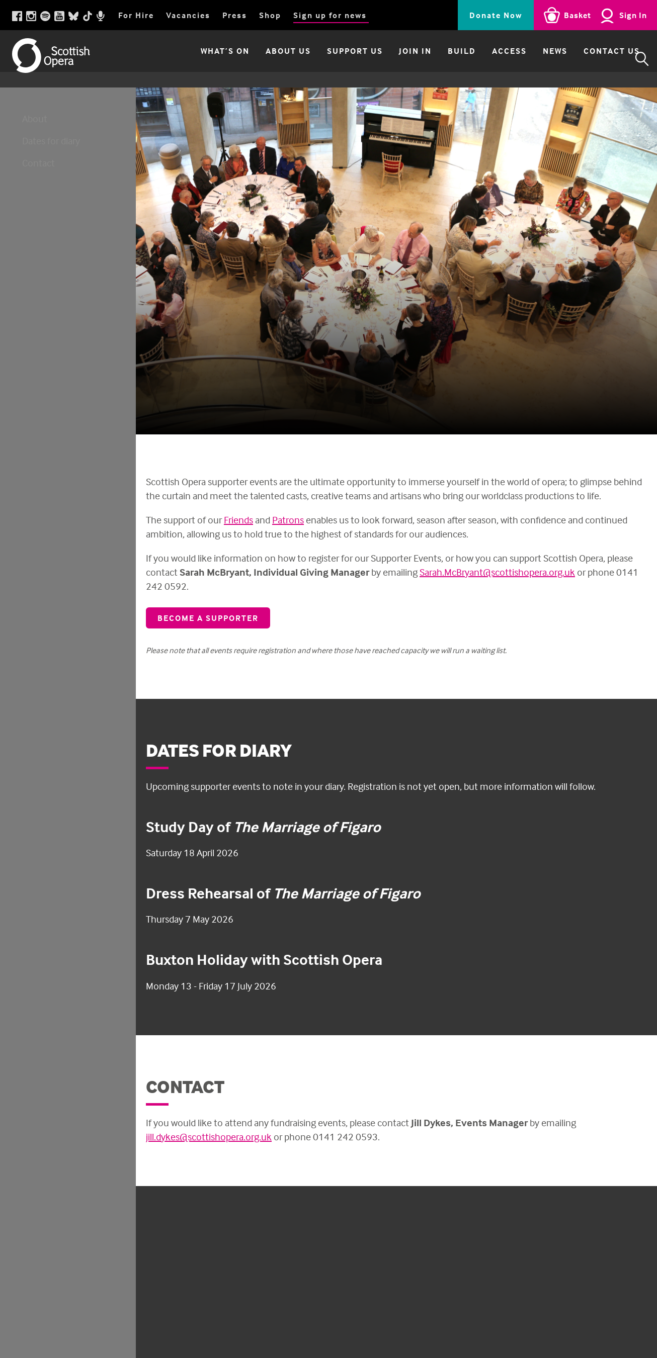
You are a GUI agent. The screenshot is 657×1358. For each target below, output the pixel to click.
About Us (271, 59)
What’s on (208, 59)
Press (234, 15)
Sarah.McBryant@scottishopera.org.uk (497, 572)
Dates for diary (51, 140)
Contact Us (594, 59)
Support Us (338, 59)
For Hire (136, 15)
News (538, 59)
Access (492, 59)
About (34, 118)
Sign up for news (330, 15)
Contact (38, 162)
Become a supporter (208, 618)
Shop (270, 15)
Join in (398, 59)
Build (445, 59)
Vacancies (188, 15)
